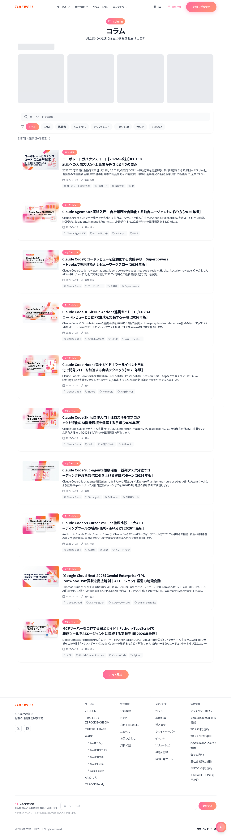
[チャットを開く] (221, 827)
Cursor (90, 549)
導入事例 (160, 725)
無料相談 (175, 7)
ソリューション (100, 7)
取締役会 (118, 185)
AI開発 (112, 286)
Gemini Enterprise (145, 602)
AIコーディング (121, 549)
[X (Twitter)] (18, 728)
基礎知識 (160, 718)
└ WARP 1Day (95, 743)
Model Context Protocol (90, 655)
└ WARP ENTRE (95, 763)
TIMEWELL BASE (95, 729)
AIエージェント (99, 233)
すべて (32, 127)
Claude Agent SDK (75, 233)
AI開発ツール (126, 391)
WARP (140, 127)
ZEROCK (157, 127)
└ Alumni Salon (95, 770)
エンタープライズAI (119, 602)
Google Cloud (73, 602)
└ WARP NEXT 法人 (97, 750)
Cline (104, 549)
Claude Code (72, 286)
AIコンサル (80, 127)
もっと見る (115, 674)
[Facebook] (27, 728)
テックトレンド (101, 127)
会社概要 (125, 711)
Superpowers (130, 286)
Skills (89, 444)
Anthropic (119, 233)
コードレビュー (94, 286)
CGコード (101, 185)
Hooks (90, 391)
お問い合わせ (201, 7)
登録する (207, 806)
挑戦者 (62, 127)
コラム (159, 711)
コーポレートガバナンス (77, 185)
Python (135, 655)
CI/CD (113, 338)
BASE (47, 127)
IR (131, 185)
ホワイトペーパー (165, 731)
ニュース (125, 731)
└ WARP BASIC (95, 756)
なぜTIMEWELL (129, 725)
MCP (134, 233)
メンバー (125, 718)
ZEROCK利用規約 (201, 768)
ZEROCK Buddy (94, 784)
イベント (160, 738)
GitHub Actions (94, 338)
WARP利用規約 (199, 729)
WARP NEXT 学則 (201, 736)
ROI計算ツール (164, 759)
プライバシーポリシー (202, 711)
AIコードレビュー (132, 338)
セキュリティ (197, 754)
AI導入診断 (162, 752)
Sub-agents (92, 497)
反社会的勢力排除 (201, 761)
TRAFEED (123, 127)
